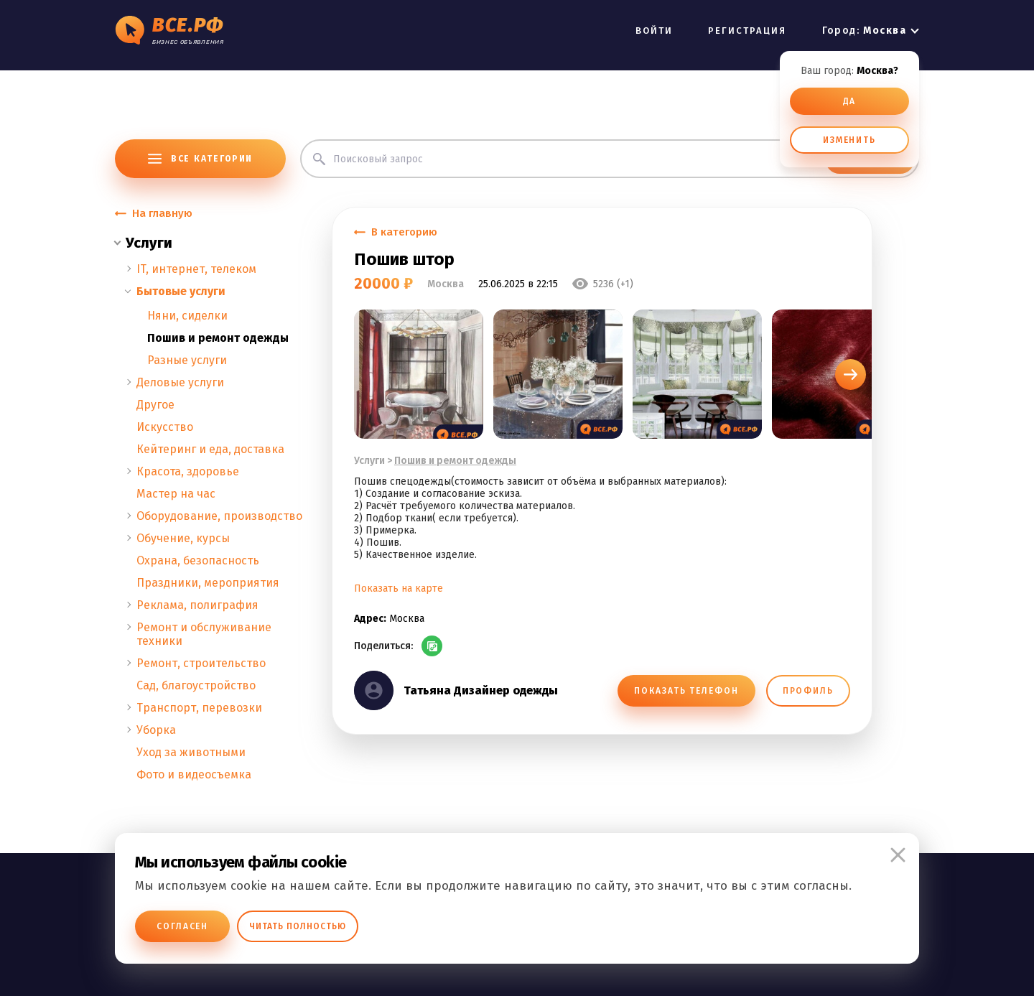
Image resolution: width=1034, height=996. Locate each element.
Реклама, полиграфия (197, 605)
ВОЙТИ (654, 30)
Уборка (156, 730)
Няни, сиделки (187, 315)
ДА (850, 101)
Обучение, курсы (183, 538)
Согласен (182, 926)
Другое (155, 404)
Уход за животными (191, 752)
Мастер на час (175, 494)
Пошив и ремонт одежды (218, 338)
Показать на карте (398, 588)
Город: (864, 30)
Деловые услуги (180, 382)
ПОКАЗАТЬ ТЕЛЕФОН (686, 691)
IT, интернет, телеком (196, 269)
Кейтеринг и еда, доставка (210, 449)
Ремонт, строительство (201, 663)
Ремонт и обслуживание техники (203, 634)
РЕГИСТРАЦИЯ (747, 30)
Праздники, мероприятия (207, 583)
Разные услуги (187, 360)
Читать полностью (297, 926)
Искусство (164, 427)
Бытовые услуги (180, 291)
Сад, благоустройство (196, 685)
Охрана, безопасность (197, 560)
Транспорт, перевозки (199, 708)
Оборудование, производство (219, 516)
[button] (850, 374)
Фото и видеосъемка (193, 774)
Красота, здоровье (187, 471)
